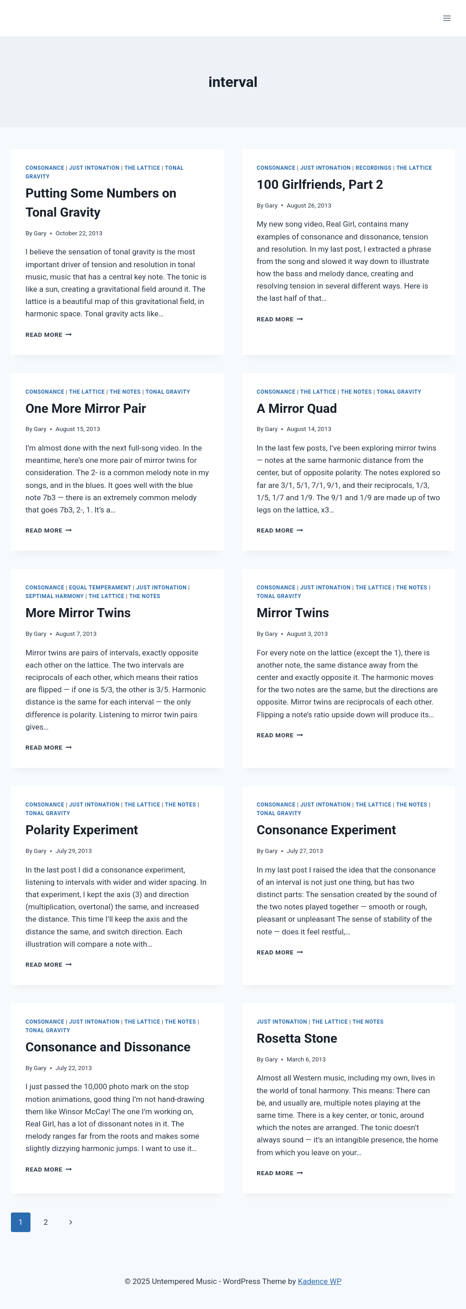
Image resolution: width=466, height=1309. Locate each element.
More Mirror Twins (78, 612)
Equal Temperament (100, 587)
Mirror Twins (293, 612)
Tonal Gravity (168, 392)
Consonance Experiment (326, 829)
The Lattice (142, 168)
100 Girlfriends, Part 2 (320, 184)
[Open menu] (446, 18)
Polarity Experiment (81, 829)
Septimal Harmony (54, 596)
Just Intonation (94, 168)
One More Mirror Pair (85, 408)
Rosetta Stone (297, 1038)
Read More (48, 334)
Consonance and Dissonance (108, 1047)
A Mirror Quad (297, 408)
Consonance (44, 168)
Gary (40, 233)
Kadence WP (320, 1281)
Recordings (373, 168)
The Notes (125, 392)
